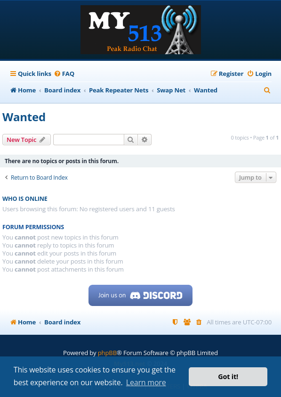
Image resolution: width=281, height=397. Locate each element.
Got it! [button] (228, 376)
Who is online (25, 199)
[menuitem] (64, 74)
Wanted (24, 116)
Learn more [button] (146, 382)
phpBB (107, 352)
